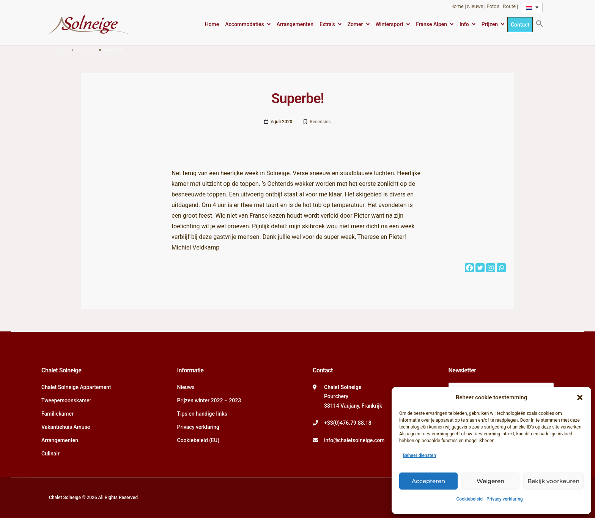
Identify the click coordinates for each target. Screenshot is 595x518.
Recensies (86, 49)
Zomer (355, 24)
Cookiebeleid (469, 499)
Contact (520, 25)
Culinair (50, 454)
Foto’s (493, 6)
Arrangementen (295, 24)
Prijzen (490, 24)
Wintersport (390, 24)
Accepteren (428, 481)
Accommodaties (244, 24)
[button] (580, 397)
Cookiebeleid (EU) (198, 440)
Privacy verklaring (504, 499)
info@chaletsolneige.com (354, 440)
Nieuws (475, 6)
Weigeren (490, 481)
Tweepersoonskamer (66, 400)
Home (457, 6)
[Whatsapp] (501, 267)
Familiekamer (57, 414)
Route (509, 6)
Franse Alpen (431, 24)
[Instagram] (490, 267)
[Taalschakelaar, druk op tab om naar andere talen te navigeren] (532, 7)
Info (464, 24)
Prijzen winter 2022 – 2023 (209, 400)
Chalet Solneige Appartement (76, 387)
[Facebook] (469, 267)
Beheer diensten (419, 455)
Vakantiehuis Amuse (65, 427)
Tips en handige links (202, 414)
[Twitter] (480, 267)
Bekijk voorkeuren (553, 481)
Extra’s (327, 24)
